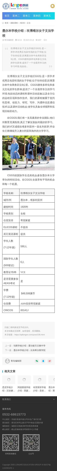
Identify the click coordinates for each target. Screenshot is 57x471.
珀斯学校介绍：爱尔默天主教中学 (29, 345)
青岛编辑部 (9, 40)
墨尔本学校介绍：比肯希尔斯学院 (29, 350)
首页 (7, 15)
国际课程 (14, 23)
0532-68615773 (14, 414)
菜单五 (47, 15)
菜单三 (26, 15)
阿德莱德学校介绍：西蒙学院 (24, 390)
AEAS (22, 23)
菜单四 (36, 15)
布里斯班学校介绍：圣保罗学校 (39, 390)
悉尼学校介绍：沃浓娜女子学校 (8, 390)
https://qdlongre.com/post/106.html (29, 334)
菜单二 (16, 15)
